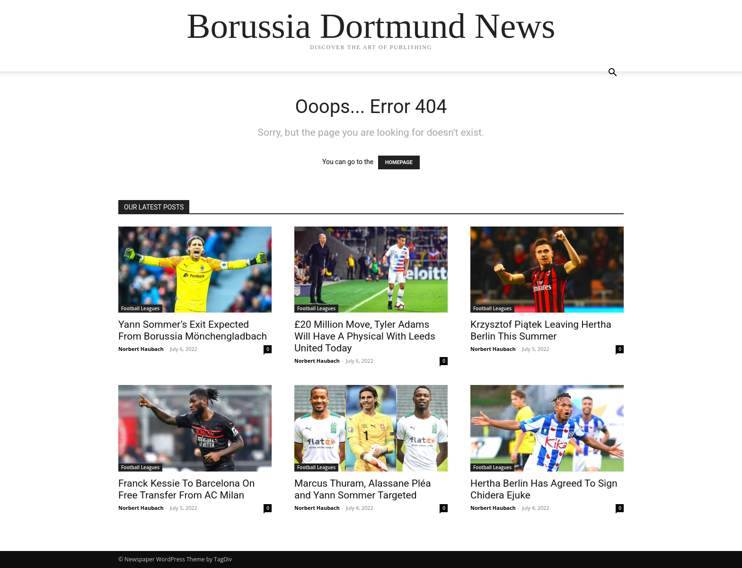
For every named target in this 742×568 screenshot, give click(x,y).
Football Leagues (140, 308)
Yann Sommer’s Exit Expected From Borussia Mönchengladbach (192, 330)
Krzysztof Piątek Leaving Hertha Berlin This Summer (540, 330)
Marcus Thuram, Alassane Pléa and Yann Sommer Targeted (362, 489)
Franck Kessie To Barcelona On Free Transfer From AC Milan (186, 489)
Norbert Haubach (141, 348)
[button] (612, 73)
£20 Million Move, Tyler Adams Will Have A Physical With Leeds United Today (364, 336)
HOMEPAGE (399, 162)
